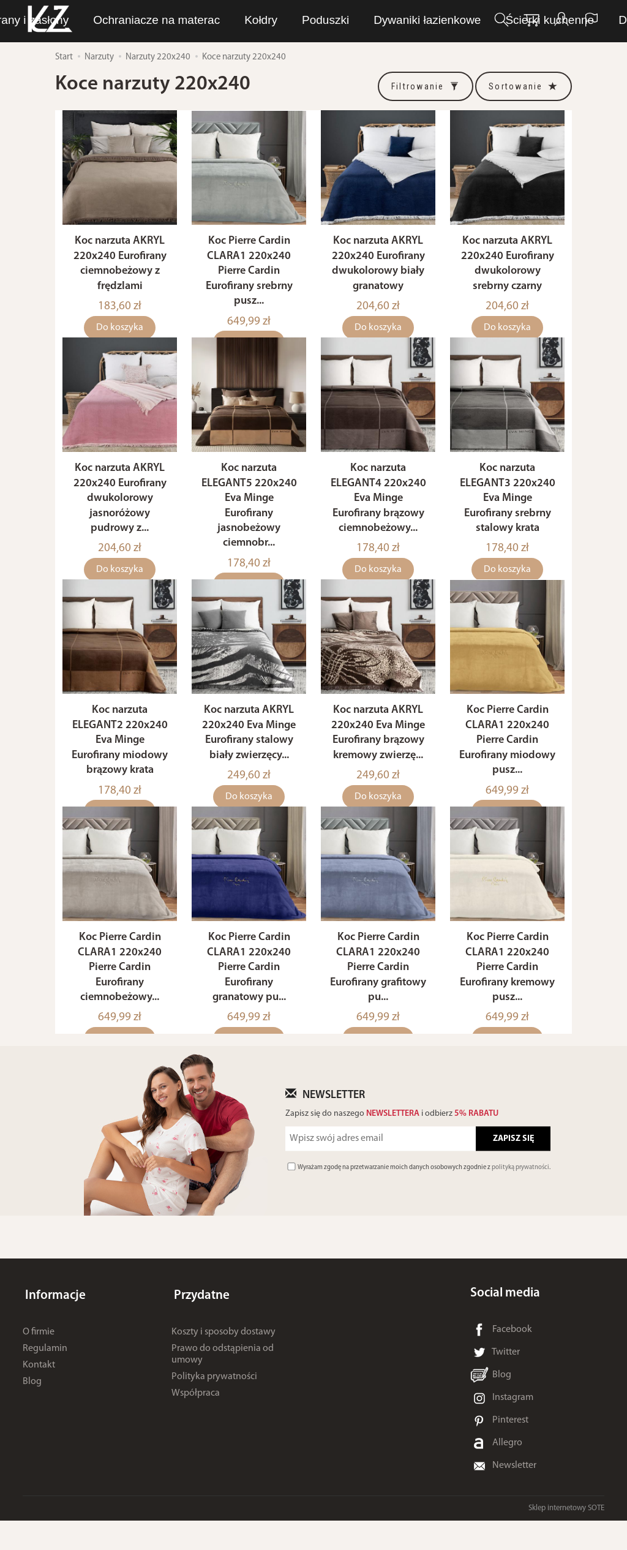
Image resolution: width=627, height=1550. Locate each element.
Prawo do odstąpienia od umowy (222, 1378)
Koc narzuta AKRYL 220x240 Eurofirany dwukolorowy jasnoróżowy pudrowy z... (120, 513)
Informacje (53, 1322)
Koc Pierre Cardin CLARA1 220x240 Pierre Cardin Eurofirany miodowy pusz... (507, 762)
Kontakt (39, 1389)
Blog (32, 1406)
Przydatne (199, 1322)
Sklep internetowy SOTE (566, 1537)
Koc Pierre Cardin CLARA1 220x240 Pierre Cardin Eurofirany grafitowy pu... (378, 997)
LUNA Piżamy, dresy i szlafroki (222, 20)
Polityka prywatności (214, 1401)
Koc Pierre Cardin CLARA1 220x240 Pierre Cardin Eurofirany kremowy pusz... (507, 997)
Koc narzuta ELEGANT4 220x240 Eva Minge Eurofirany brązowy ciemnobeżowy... (378, 513)
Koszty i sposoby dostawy (223, 1356)
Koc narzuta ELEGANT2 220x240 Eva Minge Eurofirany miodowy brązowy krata (120, 762)
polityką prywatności (520, 1197)
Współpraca (195, 1418)
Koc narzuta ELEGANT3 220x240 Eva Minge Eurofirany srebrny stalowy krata (507, 513)
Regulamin (45, 1372)
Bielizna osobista (369, 20)
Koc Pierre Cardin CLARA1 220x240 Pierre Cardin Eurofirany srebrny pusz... (249, 278)
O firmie (38, 1356)
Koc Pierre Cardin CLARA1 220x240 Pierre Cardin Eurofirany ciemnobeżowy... (120, 997)
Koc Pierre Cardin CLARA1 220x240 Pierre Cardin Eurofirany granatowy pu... (249, 997)
